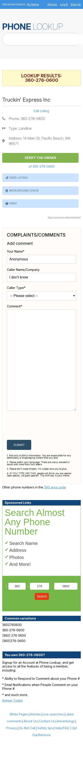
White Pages (19, 735)
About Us (30, 742)
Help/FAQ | (63, 749)
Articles (52, 4)
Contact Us (47, 742)
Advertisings (66, 742)
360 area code (55, 509)
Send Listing (18, 177)
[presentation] (40, 447)
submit (19, 466)
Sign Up (76, 4)
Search (42, 618)
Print (13, 203)
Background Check (24, 190)
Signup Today (12, 722)
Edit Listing (41, 111)
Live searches (53, 735)
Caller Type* (16, 288)
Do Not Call (27, 749)
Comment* (14, 306)
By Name (33, 4)
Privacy (11, 749)
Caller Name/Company (23, 270)
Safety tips (45, 749)
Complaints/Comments (36, 235)
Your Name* (15, 251)
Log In (64, 4)
